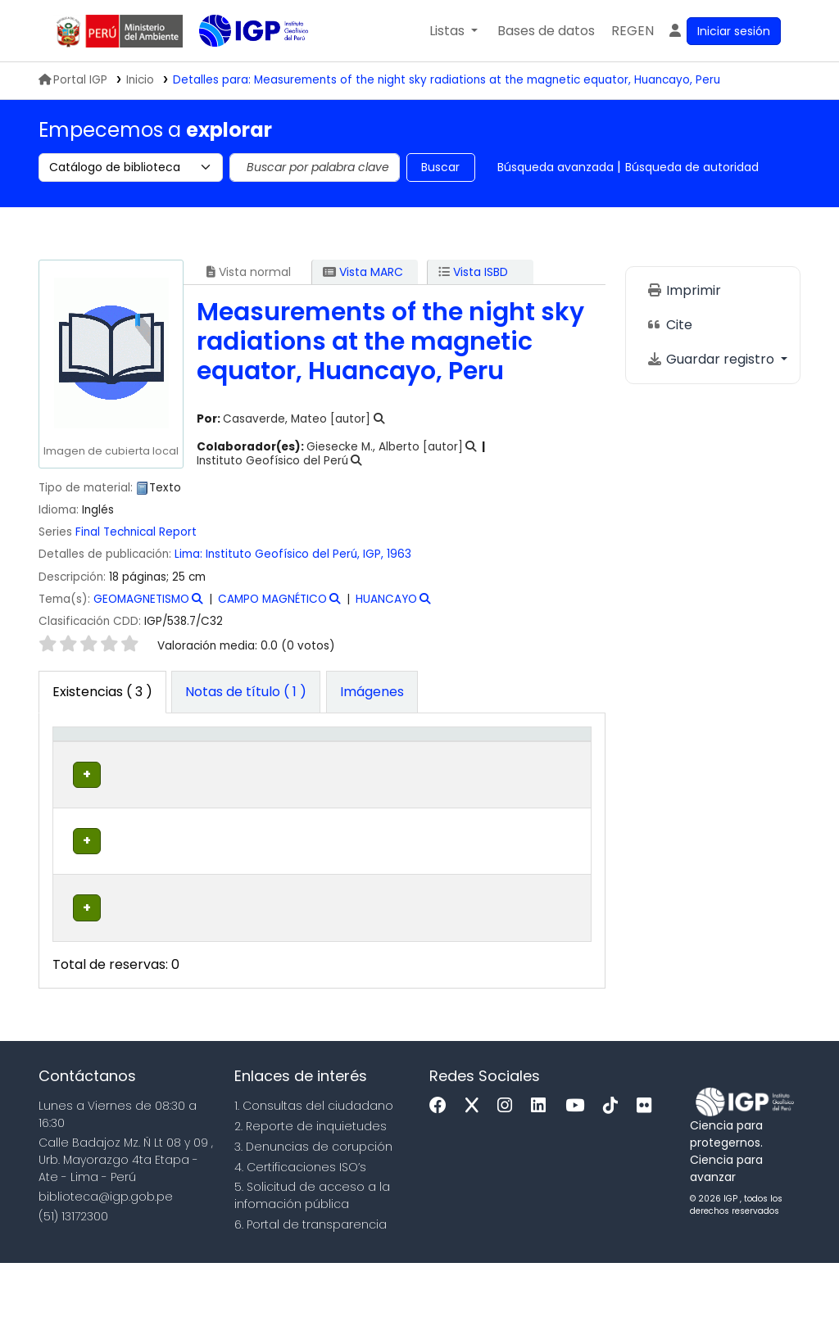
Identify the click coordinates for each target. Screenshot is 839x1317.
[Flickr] (648, 1160)
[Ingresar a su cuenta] (723, 31)
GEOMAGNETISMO (141, 599)
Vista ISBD (473, 272)
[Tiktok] (614, 1160)
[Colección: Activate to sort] (268, 760)
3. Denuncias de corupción (313, 1201)
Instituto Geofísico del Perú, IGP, (294, 554)
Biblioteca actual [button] (159, 768)
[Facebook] (442, 1160)
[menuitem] (632, 31)
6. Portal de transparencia (310, 1278)
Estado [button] (475, 777)
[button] (453, 31)
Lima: (188, 554)
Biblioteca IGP (240, 64)
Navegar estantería (354, 836)
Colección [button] (259, 777)
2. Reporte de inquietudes (310, 1180)
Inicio (140, 80)
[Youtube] (578, 1160)
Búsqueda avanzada (555, 167)
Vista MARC (363, 272)
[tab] (245, 692)
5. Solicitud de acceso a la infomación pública (312, 1250)
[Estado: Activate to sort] (485, 760)
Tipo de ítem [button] (75, 759)
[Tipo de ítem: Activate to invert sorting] (86, 760)
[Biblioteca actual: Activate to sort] (170, 760)
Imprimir (683, 290)
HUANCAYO (386, 599)
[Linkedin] (542, 1160)
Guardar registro (712, 359)
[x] (476, 1160)
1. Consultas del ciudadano (313, 1160)
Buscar (440, 167)
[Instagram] (508, 1160)
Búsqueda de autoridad (692, 167)
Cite (669, 324)
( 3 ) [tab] (102, 691)
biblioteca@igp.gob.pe (106, 1250)
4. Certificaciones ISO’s (300, 1221)
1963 (399, 554)
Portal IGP (73, 80)
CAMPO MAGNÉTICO (272, 599)
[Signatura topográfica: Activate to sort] (381, 760)
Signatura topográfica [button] (361, 768)
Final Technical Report (136, 532)
